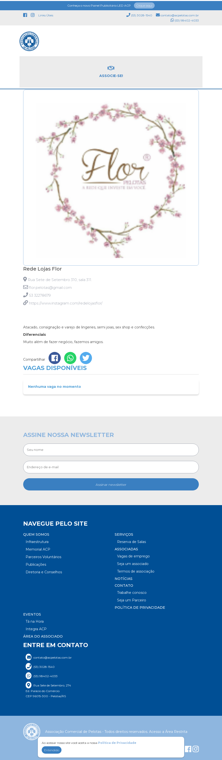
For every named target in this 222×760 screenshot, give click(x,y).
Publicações (36, 564)
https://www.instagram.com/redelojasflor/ (65, 303)
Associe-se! (111, 71)
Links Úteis (45, 14)
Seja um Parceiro (131, 600)
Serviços (124, 534)
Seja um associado (133, 564)
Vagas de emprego (133, 556)
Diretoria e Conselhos (44, 572)
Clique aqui (144, 4)
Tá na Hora (35, 621)
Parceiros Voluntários (43, 557)
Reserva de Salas (131, 542)
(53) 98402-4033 (185, 19)
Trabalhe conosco (132, 592)
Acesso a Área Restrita (168, 731)
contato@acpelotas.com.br (177, 14)
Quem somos (36, 534)
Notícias (123, 578)
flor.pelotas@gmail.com (50, 287)
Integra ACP (36, 629)
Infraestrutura (37, 542)
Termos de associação (135, 571)
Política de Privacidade (140, 607)
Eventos (32, 614)
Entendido (51, 750)
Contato (124, 585)
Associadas (126, 549)
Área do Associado (43, 636)
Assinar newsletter (111, 484)
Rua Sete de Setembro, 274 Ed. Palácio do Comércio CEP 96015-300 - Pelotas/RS (48, 690)
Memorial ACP (38, 549)
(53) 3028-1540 (139, 14)
